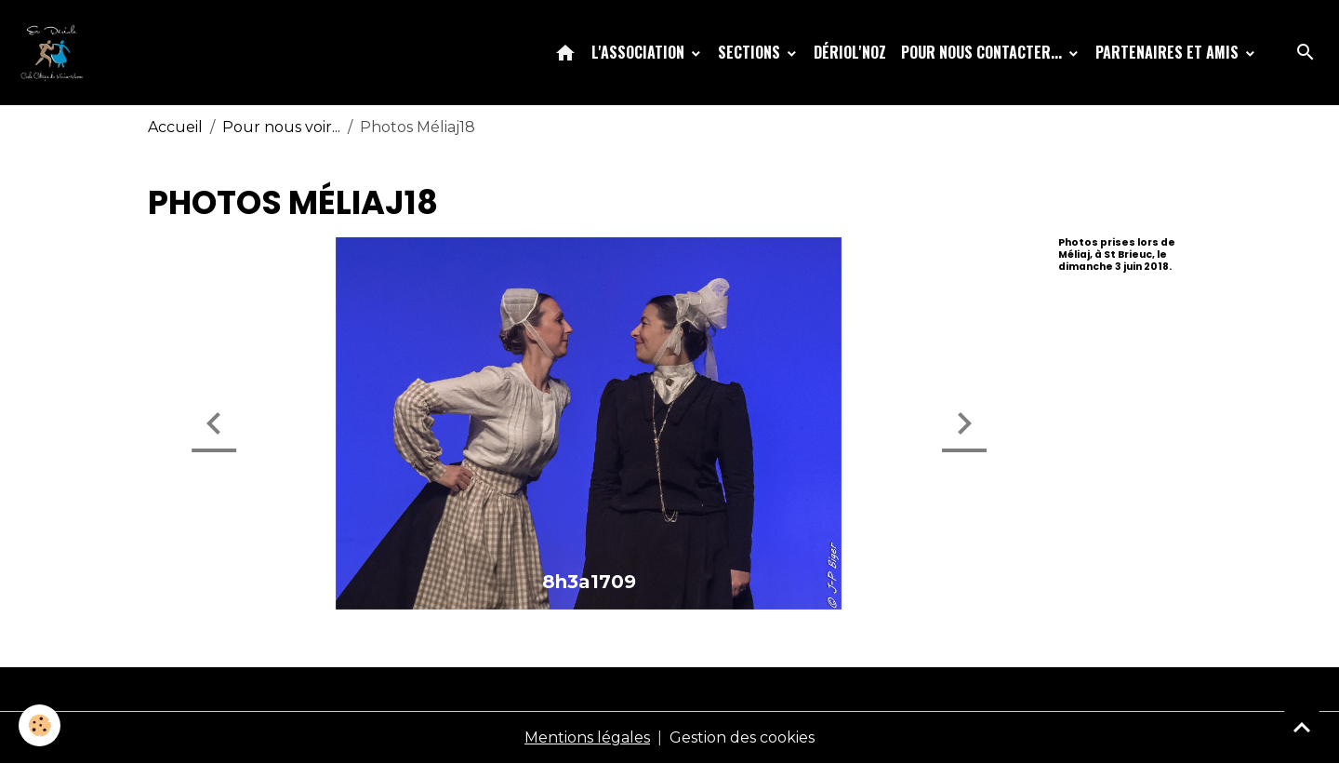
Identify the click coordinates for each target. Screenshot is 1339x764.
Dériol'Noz (850, 52)
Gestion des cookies (742, 737)
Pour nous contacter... (983, 52)
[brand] (56, 52)
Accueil (175, 127)
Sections (751, 52)
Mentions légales (587, 737)
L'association (639, 52)
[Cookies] (39, 725)
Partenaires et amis (1168, 52)
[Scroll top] (1302, 727)
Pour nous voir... (281, 127)
